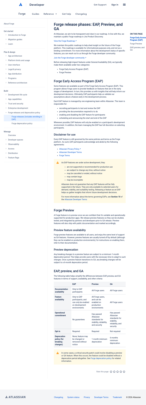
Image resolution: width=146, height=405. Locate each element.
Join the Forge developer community (70, 58)
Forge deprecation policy (101, 358)
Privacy (87, 397)
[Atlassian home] (20, 4)
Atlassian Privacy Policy (70, 149)
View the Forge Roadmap (65, 41)
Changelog (81, 13)
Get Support (100, 4)
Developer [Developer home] (36, 4)
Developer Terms (101, 397)
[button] (124, 4)
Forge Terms (64, 155)
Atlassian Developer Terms (70, 152)
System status (73, 397)
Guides (35, 13)
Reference (51, 13)
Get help (66, 13)
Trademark (117, 397)
